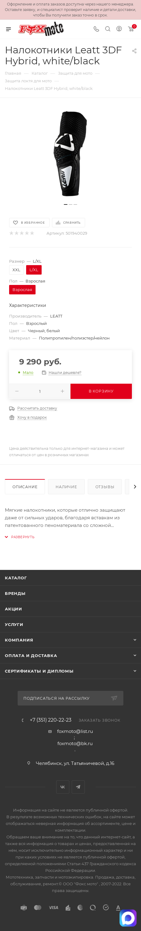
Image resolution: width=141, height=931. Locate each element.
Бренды (15, 593)
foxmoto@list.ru (75, 731)
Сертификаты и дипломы (39, 671)
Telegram (78, 787)
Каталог (16, 577)
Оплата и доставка (31, 655)
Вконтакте (62, 787)
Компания (19, 640)
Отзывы (105, 487)
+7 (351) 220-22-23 (50, 720)
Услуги (14, 624)
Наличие (66, 487)
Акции (13, 608)
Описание (24, 487)
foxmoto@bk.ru (75, 743)
